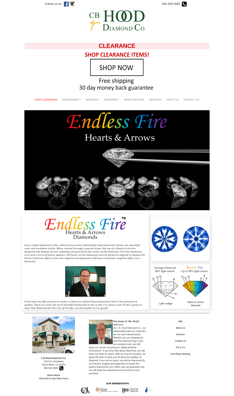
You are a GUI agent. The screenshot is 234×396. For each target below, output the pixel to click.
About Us (180, 328)
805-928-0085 (53, 368)
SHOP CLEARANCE (47, 99)
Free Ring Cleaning (180, 354)
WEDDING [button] (92, 99)
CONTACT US (191, 99)
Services (180, 334)
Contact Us (180, 341)
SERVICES (155, 99)
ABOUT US (172, 99)
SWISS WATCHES (134, 99)
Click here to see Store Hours (54, 378)
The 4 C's (180, 347)
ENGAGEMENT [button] (71, 99)
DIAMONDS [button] (111, 99)
